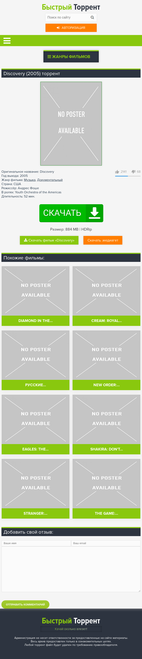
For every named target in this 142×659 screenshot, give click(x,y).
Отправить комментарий (25, 604)
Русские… (35, 385)
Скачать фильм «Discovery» (49, 240)
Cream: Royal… (106, 320)
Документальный (50, 180)
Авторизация (71, 28)
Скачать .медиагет (102, 240)
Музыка (29, 180)
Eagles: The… (35, 449)
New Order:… (106, 385)
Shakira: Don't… (106, 449)
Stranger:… (35, 513)
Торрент (71, 7)
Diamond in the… (35, 320)
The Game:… (106, 513)
